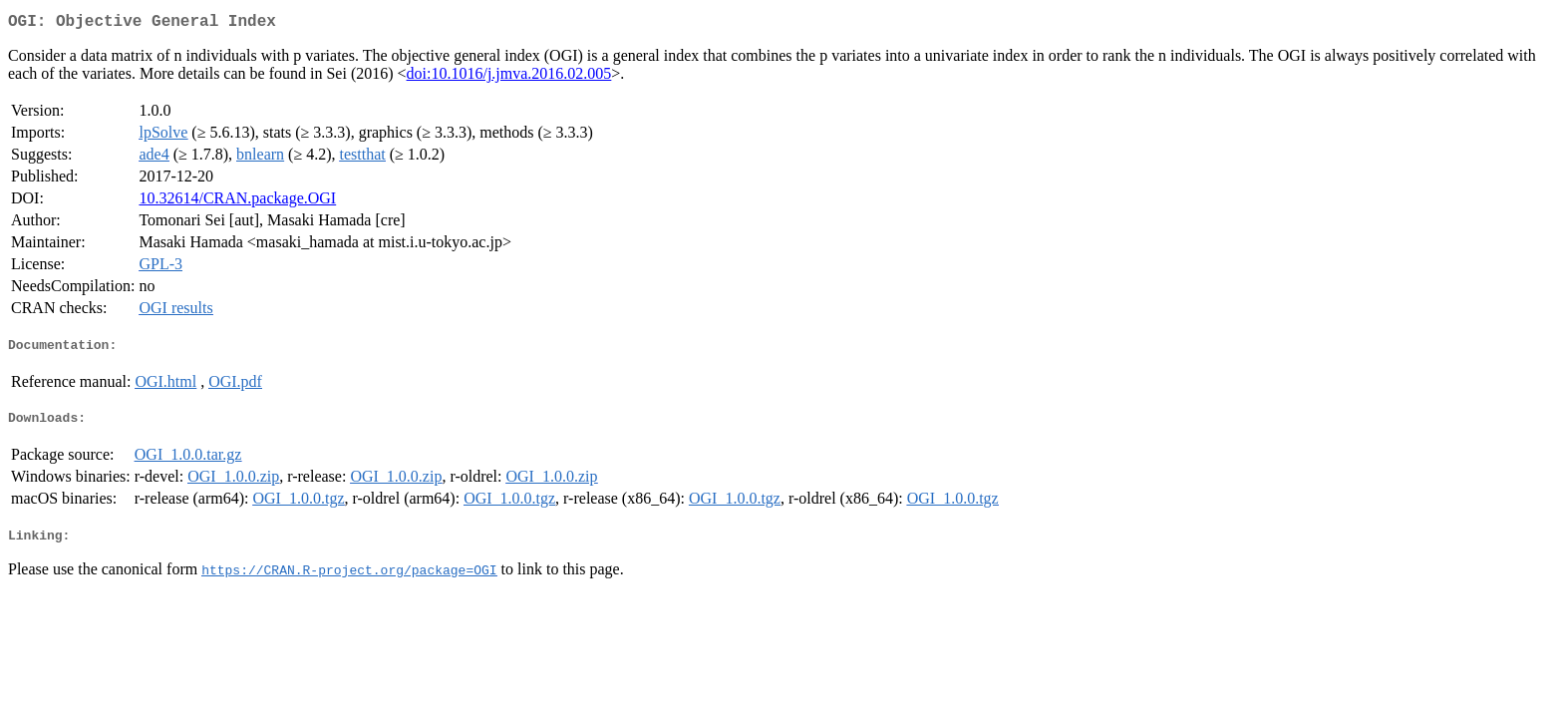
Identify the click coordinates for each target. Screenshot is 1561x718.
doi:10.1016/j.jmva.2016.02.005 (509, 77)
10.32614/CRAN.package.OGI (237, 201)
